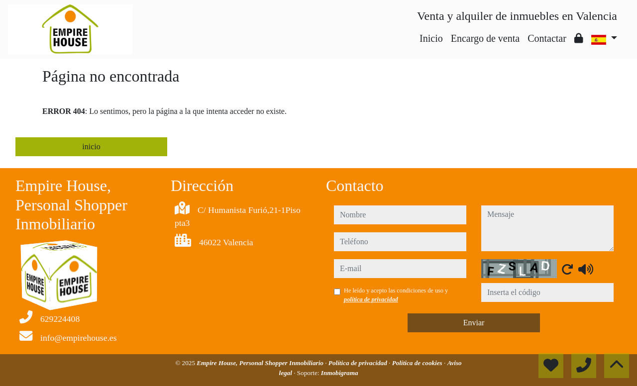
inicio (91, 146)
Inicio (431, 38)
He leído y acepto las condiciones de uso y (396, 295)
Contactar (547, 38)
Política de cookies (418, 363)
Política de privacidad (358, 363)
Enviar (474, 322)
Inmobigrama (339, 373)
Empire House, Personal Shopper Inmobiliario (261, 363)
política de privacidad (371, 299)
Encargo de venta (485, 38)
